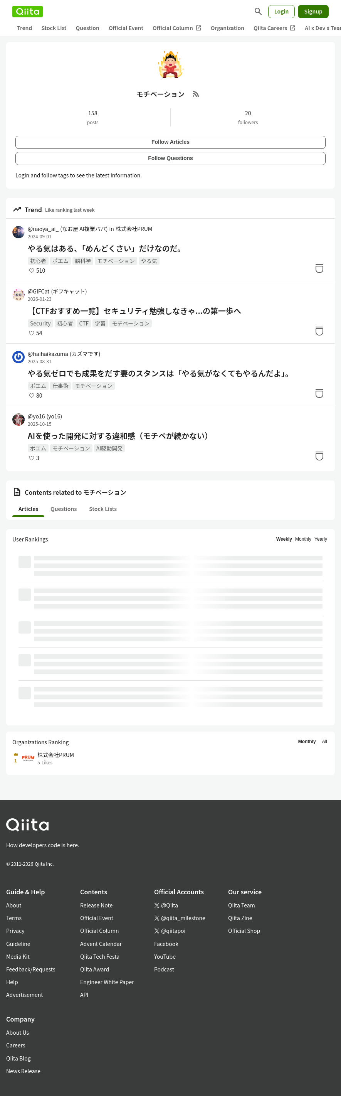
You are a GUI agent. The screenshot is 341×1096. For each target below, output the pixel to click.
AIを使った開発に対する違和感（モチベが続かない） (120, 435)
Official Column (177, 28)
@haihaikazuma (64, 353)
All (324, 741)
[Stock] (319, 268)
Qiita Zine (240, 918)
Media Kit (18, 956)
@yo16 (45, 416)
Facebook (166, 944)
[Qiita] (27, 11)
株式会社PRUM (134, 229)
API (84, 994)
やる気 (149, 261)
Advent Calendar (101, 944)
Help (12, 982)
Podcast (164, 969)
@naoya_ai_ (68, 229)
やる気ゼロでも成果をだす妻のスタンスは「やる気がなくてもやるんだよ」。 (160, 373)
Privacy (15, 930)
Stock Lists (103, 509)
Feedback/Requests (30, 969)
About (13, 905)
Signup (313, 11)
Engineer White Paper (107, 982)
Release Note (96, 905)
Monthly (303, 539)
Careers (15, 1045)
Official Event (126, 28)
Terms (14, 918)
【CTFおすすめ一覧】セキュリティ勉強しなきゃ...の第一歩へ (134, 310)
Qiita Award (94, 969)
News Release (23, 1071)
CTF (84, 323)
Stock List (53, 28)
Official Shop (244, 930)
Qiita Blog (18, 1058)
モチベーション (116, 261)
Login (281, 11)
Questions (63, 509)
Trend (24, 28)
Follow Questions (170, 158)
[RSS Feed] (196, 93)
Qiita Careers (275, 28)
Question (87, 28)
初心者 (38, 261)
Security (40, 323)
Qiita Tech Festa (99, 956)
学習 (100, 323)
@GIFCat (57, 291)
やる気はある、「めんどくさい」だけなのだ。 (106, 248)
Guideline (18, 944)
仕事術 (60, 386)
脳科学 (83, 261)
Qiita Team (241, 905)
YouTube (165, 956)
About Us (17, 1032)
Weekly (284, 539)
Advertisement (24, 994)
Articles (28, 509)
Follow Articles (170, 142)
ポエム (60, 261)
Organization (227, 28)
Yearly (320, 539)
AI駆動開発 (109, 448)
